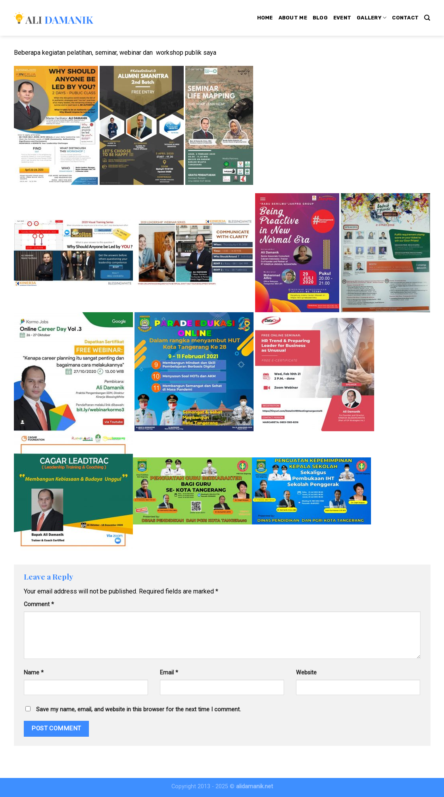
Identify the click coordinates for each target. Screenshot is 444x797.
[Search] (427, 17)
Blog (320, 18)
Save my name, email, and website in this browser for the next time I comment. (138, 709)
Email (169, 672)
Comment (39, 604)
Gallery (371, 17)
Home (265, 18)
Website (306, 672)
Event (342, 18)
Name (34, 672)
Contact (405, 18)
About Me (293, 18)
